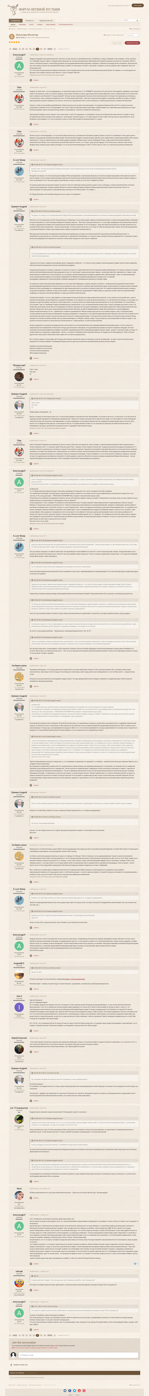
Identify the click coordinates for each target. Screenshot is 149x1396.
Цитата (36, 80)
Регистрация (138, 5)
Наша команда (50, 24)
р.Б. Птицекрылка (19, 1105)
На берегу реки (19, 665)
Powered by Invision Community (74, 1395)
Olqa (19, 87)
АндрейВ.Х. (19, 961)
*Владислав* (19, 365)
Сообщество (15, 20)
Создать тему (116, 43)
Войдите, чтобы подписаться (114, 35)
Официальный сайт (46, 20)
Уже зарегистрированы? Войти (119, 5)
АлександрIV (19, 55)
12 (30, 49)
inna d (19, 994)
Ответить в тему (132, 43)
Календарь (22, 24)
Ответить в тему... (27, 1353)
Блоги (31, 24)
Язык (71, 1392)
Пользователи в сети (66, 24)
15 (138, 35)
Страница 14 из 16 (63, 49)
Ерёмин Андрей (19, 206)
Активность (30, 20)
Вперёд (50, 49)
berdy (23, 37)
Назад (15, 49)
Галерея (39, 24)
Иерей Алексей (19, 1035)
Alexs (19, 1186)
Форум (13, 24)
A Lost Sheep (19, 160)
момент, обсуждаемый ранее (75, 977)
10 (22, 49)
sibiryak (19, 1269)
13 (33, 49)
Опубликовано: (37, 55)
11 (26, 49)
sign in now (54, 1343)
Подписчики (130, 35)
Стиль (77, 1392)
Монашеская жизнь (43, 37)
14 (37, 49)
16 (44, 49)
